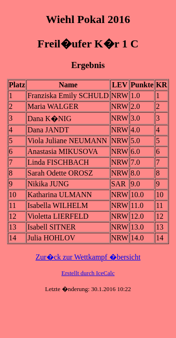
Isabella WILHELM (57, 205)
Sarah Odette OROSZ (60, 173)
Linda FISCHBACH (58, 162)
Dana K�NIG (49, 119)
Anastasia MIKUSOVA (62, 151)
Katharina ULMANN (59, 195)
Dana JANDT (48, 130)
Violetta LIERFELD (57, 216)
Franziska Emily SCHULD (67, 96)
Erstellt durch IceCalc (88, 273)
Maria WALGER (52, 106)
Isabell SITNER (51, 227)
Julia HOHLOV (51, 238)
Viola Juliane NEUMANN (67, 141)
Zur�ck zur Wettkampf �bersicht (88, 257)
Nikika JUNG (48, 184)
